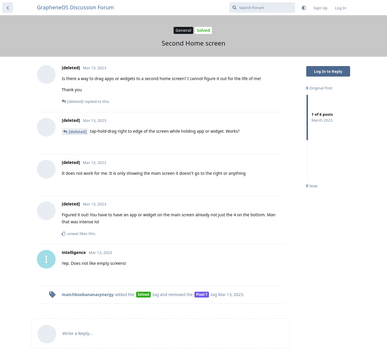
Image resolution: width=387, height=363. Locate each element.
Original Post (319, 88)
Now (311, 186)
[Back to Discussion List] (7, 7)
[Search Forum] (262, 7)
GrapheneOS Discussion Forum (75, 7)
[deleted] (78, 131)
